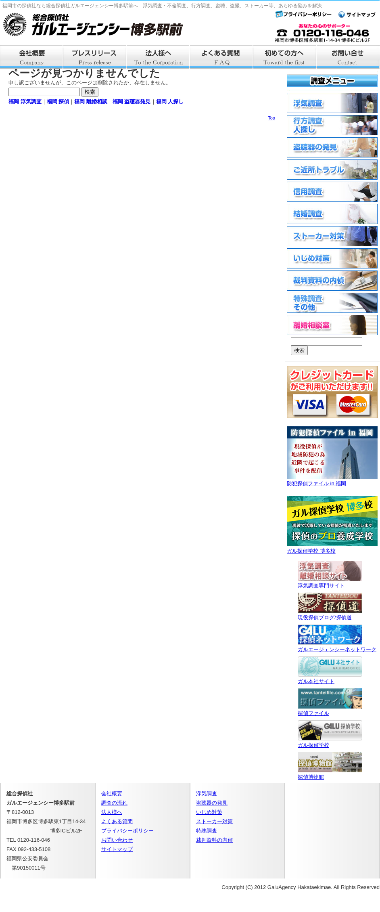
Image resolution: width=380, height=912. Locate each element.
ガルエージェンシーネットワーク (337, 646)
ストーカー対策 (214, 821)
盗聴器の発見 (212, 803)
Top (271, 117)
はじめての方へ (285, 57)
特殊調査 (206, 831)
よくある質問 (221, 57)
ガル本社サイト (330, 678)
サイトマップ (117, 849)
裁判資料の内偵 (214, 840)
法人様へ (158, 57)
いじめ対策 (209, 812)
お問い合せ (348, 57)
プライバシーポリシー (127, 831)
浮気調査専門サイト (330, 582)
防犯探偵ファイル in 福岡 (332, 480)
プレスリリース (95, 57)
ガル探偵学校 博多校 (332, 547)
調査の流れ (114, 803)
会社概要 (31, 57)
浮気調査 (206, 793)
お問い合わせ (117, 840)
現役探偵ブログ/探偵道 (330, 614)
